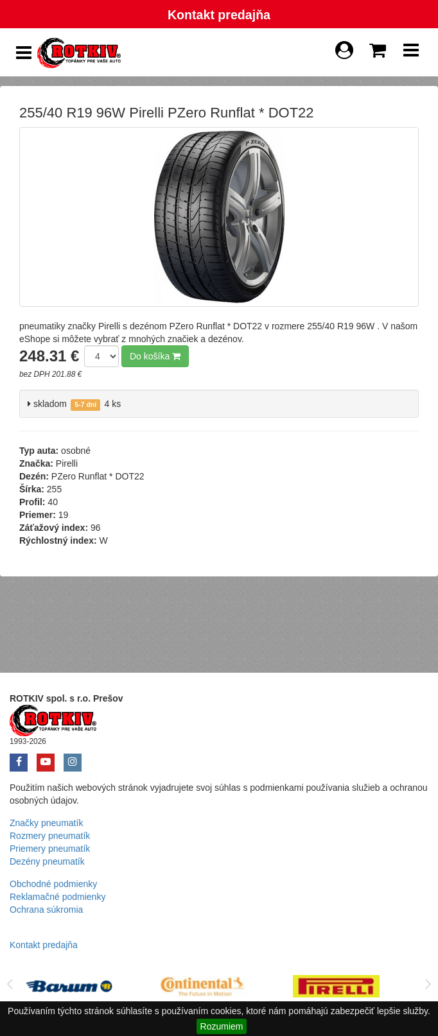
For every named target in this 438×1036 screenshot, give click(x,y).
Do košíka (155, 356)
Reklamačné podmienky (57, 897)
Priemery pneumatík (50, 848)
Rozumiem (221, 1026)
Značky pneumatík (46, 823)
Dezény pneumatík (47, 861)
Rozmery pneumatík (50, 836)
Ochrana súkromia (46, 909)
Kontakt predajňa (219, 15)
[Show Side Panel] (23, 53)
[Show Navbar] (411, 53)
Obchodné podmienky (53, 884)
